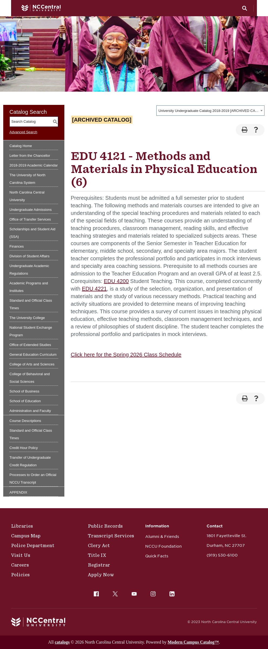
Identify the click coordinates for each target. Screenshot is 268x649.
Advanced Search (23, 132)
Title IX (97, 555)
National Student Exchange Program (30, 331)
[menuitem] (96, 593)
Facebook (95, 592)
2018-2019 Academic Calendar (33, 165)
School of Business (24, 391)
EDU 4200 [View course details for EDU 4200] (116, 281)
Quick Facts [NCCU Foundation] (156, 556)
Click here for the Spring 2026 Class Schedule (126, 355)
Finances (16, 246)
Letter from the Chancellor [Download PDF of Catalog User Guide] (29, 156)
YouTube (133, 592)
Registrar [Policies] (99, 565)
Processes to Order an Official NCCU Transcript (32, 478)
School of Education (25, 401)
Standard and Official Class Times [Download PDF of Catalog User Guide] (30, 434)
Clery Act (99, 545)
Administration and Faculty (30, 411)
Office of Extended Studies (30, 345)
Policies (20, 574)
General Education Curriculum (33, 354)
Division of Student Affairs (29, 256)
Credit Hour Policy (23, 448)
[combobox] (210, 110)
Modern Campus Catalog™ (193, 642)
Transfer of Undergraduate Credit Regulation (30, 461)
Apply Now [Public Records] (101, 574)
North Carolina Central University (26, 196)
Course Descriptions (25, 421)
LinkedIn (171, 592)
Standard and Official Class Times (30, 304)
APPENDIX (18, 492)
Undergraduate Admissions (30, 210)
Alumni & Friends (162, 536)
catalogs (62, 642)
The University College (27, 318)
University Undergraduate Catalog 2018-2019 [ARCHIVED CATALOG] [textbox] (208, 111)
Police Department (32, 545)
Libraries (22, 526)
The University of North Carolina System (27, 179)
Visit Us (20, 555)
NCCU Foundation (163, 546)
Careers (20, 565)
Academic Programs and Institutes (28, 287)
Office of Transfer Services (30, 219)
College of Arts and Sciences (31, 364)
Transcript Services (111, 535)
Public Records (105, 526)
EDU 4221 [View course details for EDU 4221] (94, 289)
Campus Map (26, 535)
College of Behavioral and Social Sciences (29, 378)
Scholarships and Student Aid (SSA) (32, 233)
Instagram (152, 592)
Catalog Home (20, 146)
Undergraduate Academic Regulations (29, 269)
